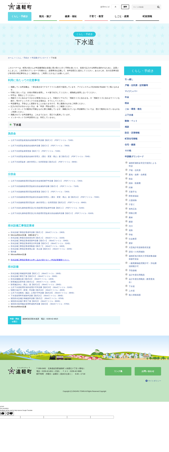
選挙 (131, 243)
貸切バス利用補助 (137, 252)
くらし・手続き (19, 16)
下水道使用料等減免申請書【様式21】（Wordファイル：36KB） (37, 296)
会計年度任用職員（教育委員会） (141, 280)
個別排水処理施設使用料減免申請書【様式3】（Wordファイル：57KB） (41, 304)
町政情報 (147, 16)
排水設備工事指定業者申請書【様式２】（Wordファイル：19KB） (38, 232)
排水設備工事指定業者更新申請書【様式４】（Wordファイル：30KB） (40, 241)
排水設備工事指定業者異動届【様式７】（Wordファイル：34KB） (38, 246)
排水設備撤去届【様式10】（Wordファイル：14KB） (33, 279)
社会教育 (133, 239)
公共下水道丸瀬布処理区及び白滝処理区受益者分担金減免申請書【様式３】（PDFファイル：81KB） (53, 213)
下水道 (132, 286)
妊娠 (131, 187)
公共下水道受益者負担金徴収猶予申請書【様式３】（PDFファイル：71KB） (42, 140)
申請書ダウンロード (40, 58)
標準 (125, 7)
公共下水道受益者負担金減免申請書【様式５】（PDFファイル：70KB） (41, 146)
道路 (131, 230)
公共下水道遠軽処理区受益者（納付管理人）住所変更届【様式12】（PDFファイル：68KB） (49, 202)
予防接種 (133, 270)
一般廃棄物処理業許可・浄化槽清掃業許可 (142, 264)
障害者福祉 (134, 196)
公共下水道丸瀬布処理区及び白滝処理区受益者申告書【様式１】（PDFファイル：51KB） (48, 208)
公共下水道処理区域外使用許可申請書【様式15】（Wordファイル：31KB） (42, 287)
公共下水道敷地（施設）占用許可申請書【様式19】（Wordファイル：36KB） (43, 293)
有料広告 (133, 209)
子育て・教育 (96, 16)
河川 (131, 226)
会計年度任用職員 (137, 275)
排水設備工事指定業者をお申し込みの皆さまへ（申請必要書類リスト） (40, 260)
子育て (132, 204)
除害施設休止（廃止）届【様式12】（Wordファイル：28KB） (36, 284)
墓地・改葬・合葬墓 (138, 174)
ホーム (10, 58)
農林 (131, 217)
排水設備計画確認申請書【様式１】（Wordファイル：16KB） (36, 273)
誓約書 (13, 252)
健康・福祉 (71, 16)
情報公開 (133, 213)
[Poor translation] (9, 413)
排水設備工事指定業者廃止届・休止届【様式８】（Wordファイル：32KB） (42, 249)
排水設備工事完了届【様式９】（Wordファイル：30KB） (34, 276)
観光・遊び (45, 16)
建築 (131, 222)
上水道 (132, 291)
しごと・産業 (122, 16)
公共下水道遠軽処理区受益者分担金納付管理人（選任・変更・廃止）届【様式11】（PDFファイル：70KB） (55, 197)
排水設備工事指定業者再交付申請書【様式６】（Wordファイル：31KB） (41, 243)
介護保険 (133, 200)
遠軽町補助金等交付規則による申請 (142, 164)
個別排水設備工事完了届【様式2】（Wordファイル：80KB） (36, 301)
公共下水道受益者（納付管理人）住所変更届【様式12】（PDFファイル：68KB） (44, 162)
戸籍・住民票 (135, 170)
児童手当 (133, 192)
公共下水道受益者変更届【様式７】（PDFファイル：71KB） (36, 151)
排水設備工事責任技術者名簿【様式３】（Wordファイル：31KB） (38, 238)
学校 (131, 234)
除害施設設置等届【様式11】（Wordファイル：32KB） (34, 282)
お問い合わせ (148, 371)
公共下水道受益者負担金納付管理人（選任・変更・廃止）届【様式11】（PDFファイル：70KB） (51, 156)
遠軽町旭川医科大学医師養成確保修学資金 (142, 257)
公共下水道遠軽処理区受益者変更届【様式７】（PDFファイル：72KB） (41, 192)
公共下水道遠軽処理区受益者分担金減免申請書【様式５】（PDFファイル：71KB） (45, 186)
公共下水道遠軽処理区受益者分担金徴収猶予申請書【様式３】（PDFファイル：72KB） (47, 181)
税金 (131, 179)
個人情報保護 (135, 295)
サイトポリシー (154, 381)
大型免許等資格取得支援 (140, 247)
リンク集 (118, 371)
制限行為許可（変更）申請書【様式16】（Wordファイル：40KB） (38, 290)
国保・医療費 (135, 183)
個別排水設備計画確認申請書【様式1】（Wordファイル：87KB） (38, 298)
